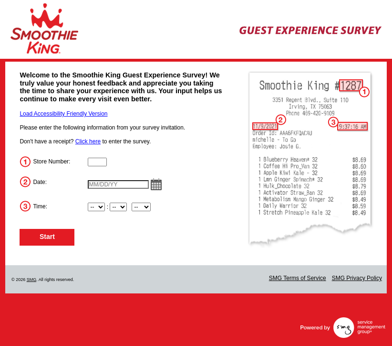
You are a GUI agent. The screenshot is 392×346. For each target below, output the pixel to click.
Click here (88, 141)
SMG (32, 279)
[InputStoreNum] (97, 162)
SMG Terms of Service (297, 278)
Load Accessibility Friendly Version (63, 113)
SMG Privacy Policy (357, 278)
